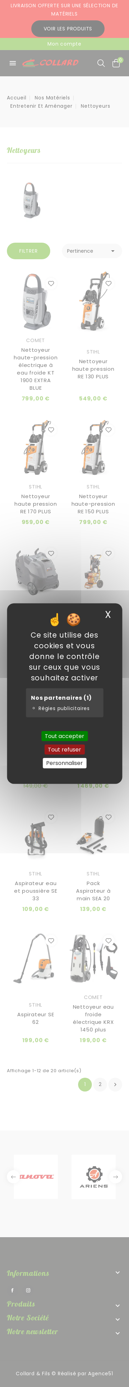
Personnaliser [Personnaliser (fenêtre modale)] (64, 763)
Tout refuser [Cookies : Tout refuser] (64, 750)
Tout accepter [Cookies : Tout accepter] (64, 736)
